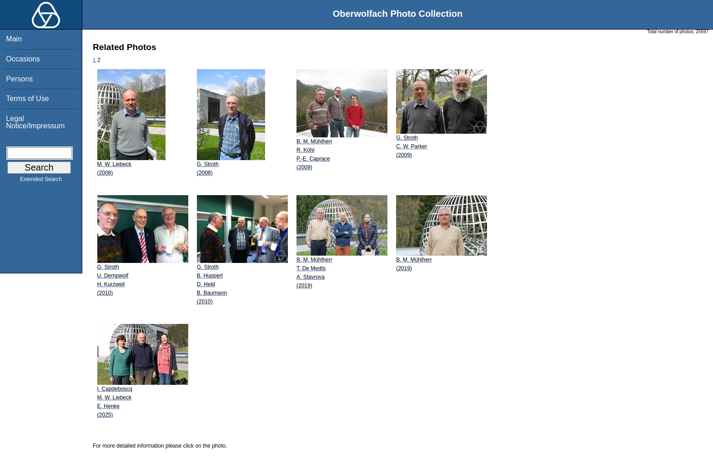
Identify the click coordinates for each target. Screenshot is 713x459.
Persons (19, 79)
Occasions (23, 59)
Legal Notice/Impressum (35, 122)
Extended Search (41, 181)
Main (14, 39)
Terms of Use (27, 98)
